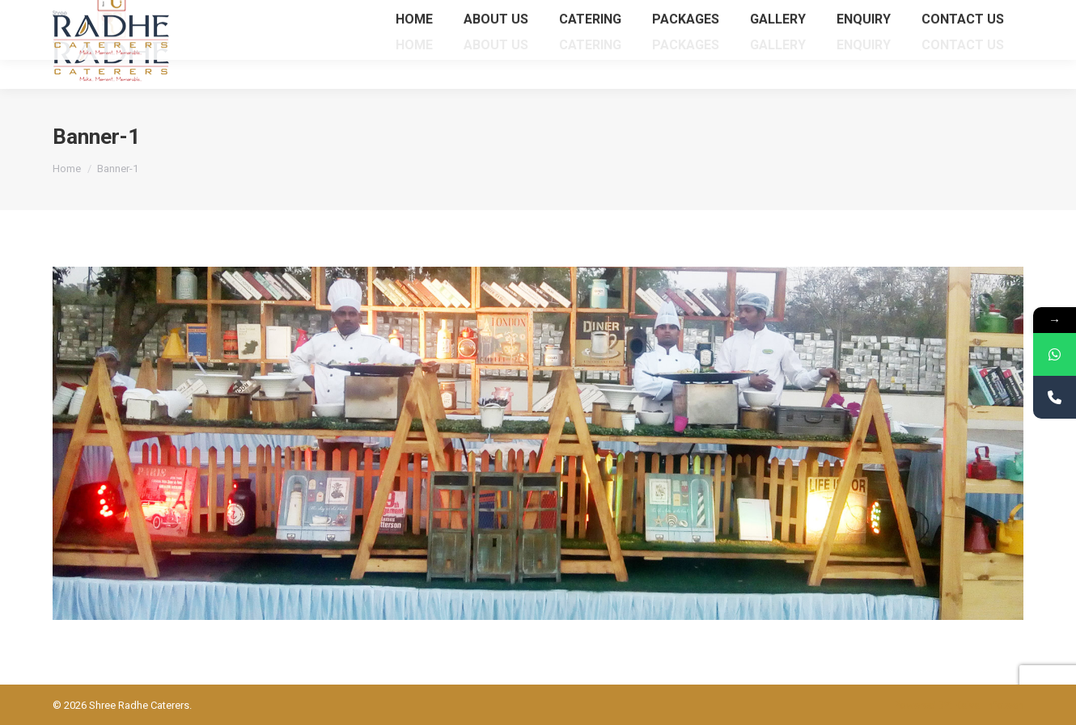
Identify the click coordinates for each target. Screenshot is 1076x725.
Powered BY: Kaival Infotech (958, 705)
